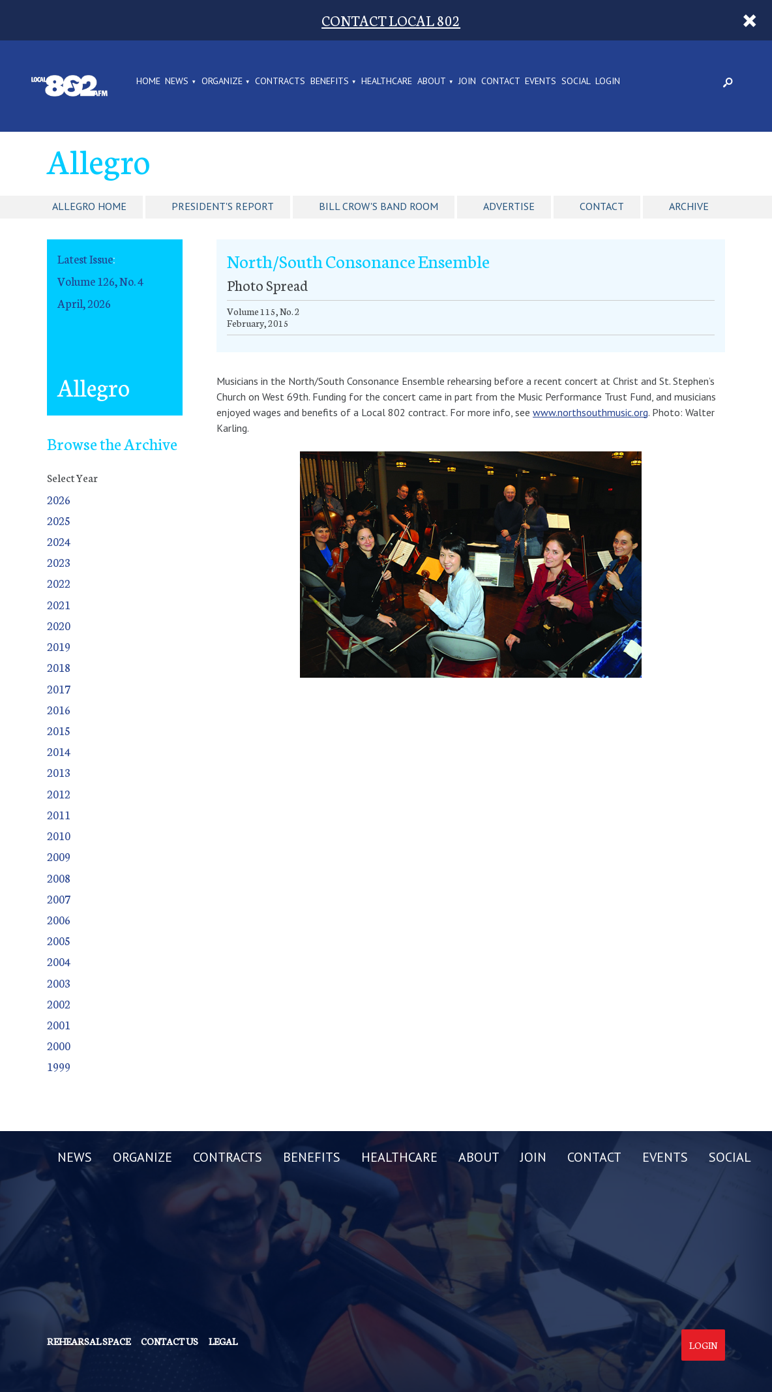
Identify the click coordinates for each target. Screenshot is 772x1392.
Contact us (169, 1341)
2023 (58, 562)
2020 (58, 625)
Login (703, 1345)
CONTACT (500, 81)
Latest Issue (85, 258)
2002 (58, 1003)
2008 (58, 878)
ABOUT (431, 81)
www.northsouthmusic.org (590, 412)
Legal (223, 1341)
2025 (58, 520)
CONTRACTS (280, 81)
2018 (58, 667)
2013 (58, 772)
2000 (58, 1045)
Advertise (509, 206)
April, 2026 (84, 303)
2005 (58, 940)
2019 (58, 646)
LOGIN (607, 81)
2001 (58, 1024)
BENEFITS (329, 81)
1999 (58, 1066)
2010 (58, 835)
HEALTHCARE (386, 81)
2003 (58, 983)
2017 (58, 688)
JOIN (467, 81)
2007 (58, 898)
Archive (689, 206)
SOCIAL (576, 81)
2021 (58, 604)
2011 (58, 814)
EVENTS (540, 81)
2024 (58, 541)
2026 (58, 499)
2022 (58, 583)
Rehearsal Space (88, 1341)
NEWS (176, 81)
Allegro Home (89, 206)
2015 (58, 730)
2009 (58, 856)
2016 (58, 709)
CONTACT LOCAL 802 (390, 20)
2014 (58, 751)
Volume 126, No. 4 (100, 281)
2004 (58, 961)
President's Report (222, 206)
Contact (602, 206)
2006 (58, 919)
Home (148, 81)
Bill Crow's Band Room (378, 206)
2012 (58, 793)
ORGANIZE (222, 81)
